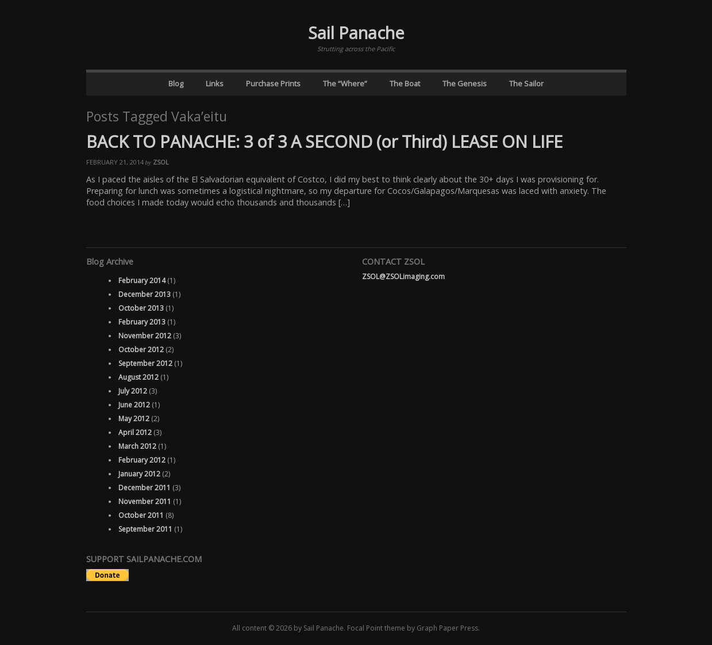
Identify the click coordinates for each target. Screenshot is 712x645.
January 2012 (139, 474)
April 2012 (135, 432)
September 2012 (145, 363)
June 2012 (134, 405)
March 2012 (137, 446)
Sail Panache (356, 32)
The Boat (405, 83)
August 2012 (138, 377)
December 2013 (144, 294)
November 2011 (144, 501)
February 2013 (142, 322)
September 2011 (145, 529)
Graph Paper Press (447, 628)
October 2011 (141, 515)
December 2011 (144, 488)
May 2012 (133, 418)
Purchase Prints (273, 83)
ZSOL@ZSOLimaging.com (403, 276)
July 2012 (132, 391)
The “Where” (345, 83)
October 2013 (141, 308)
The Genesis (464, 83)
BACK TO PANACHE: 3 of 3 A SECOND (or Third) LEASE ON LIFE (324, 141)
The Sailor (526, 83)
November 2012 (144, 336)
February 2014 (142, 280)
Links (215, 83)
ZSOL (161, 162)
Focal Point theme (376, 628)
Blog (175, 83)
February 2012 (142, 460)
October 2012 (141, 349)
